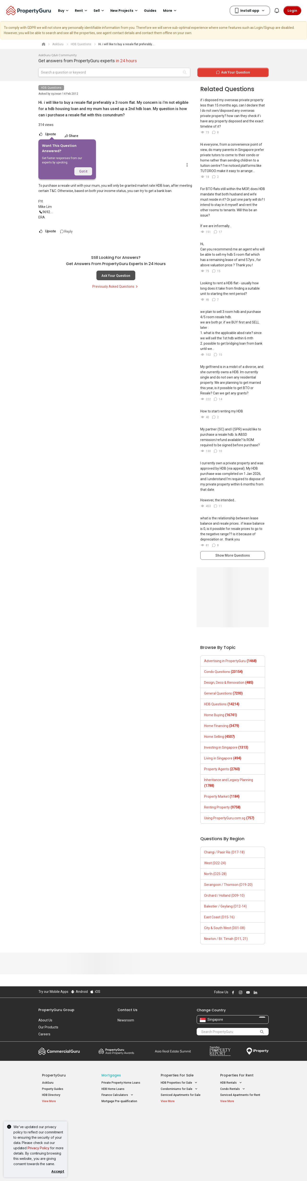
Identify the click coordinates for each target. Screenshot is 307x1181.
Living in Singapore (222, 758)
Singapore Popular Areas (242, 1117)
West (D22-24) (215, 863)
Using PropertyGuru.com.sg (229, 818)
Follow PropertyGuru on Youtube (247, 992)
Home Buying (220, 715)
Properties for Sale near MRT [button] (123, 1129)
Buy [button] (64, 10)
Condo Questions (223, 672)
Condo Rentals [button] (233, 1089)
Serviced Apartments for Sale (181, 1095)
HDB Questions (51, 87)
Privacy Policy (38, 1148)
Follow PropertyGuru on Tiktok (267, 992)
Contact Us (127, 1009)
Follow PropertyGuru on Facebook (232, 992)
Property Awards (116, 1051)
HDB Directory (51, 1095)
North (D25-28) (215, 874)
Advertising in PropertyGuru (230, 661)
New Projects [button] (124, 10)
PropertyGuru (54, 1075)
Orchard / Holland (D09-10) (224, 895)
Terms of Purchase (149, 1170)
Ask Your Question (115, 276)
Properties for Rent (237, 1075)
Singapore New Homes (62, 1117)
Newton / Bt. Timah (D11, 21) (226, 939)
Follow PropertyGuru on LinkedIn (255, 992)
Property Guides (52, 1089)
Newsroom (126, 1020)
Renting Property (222, 807)
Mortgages (111, 1075)
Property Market (222, 796)
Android (79, 992)
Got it (83, 171)
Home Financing (221, 726)
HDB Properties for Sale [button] (179, 1082)
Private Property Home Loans (120, 1082)
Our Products (48, 1027)
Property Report (220, 1051)
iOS (95, 992)
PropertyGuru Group (56, 1009)
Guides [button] (150, 10)
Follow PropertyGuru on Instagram (240, 992)
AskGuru (47, 1082)
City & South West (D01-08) (224, 928)
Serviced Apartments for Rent (240, 1095)
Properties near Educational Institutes (180, 1120)
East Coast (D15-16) (219, 917)
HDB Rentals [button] (231, 1082)
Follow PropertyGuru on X (261, 992)
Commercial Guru (59, 1051)
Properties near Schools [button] (180, 1135)
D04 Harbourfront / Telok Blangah (242, 1124)
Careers (44, 1034)
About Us (45, 1020)
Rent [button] (82, 10)
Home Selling (219, 737)
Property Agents (222, 769)
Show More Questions (232, 555)
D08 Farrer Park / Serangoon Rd (241, 1141)
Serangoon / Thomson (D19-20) (228, 885)
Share (71, 136)
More (170, 10)
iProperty (258, 1051)
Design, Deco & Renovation (228, 682)
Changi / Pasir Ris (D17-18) (224, 852)
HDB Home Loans (112, 1089)
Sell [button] (100, 10)
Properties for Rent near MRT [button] (123, 1135)
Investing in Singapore (226, 747)
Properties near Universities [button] (182, 1129)
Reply (66, 231)
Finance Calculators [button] (117, 1095)
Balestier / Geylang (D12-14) (225, 906)
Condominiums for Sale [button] (179, 1089)
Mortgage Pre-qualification (119, 1101)
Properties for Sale (177, 1075)
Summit (173, 1051)
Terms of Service (90, 1170)
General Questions (223, 693)
